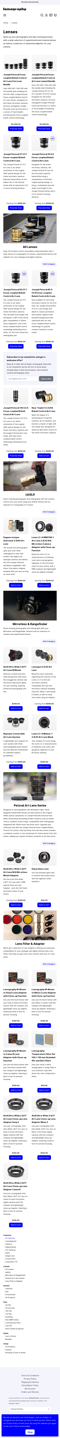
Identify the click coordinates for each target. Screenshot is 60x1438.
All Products (10, 1298)
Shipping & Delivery (30, 1382)
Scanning (9, 1317)
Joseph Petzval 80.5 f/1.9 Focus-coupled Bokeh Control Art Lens (43, 292)
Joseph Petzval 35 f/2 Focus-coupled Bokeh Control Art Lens (43, 157)
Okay (30, 1432)
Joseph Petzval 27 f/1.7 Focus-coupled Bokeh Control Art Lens (15, 157)
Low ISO (8, 1326)
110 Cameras (10, 1250)
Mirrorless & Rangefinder (15, 1275)
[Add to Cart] (44, 455)
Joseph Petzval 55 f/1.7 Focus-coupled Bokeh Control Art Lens (15, 292)
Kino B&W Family (11, 1320)
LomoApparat (10, 1241)
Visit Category (49, 264)
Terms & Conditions (30, 1375)
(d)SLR (8, 1272)
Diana (7, 1253)
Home (5, 23)
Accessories (10, 1259)
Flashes (8, 1350)
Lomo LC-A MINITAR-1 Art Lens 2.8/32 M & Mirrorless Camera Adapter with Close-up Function (43, 544)
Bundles (8, 1339)
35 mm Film (10, 1308)
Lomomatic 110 (11, 1262)
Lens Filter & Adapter (14, 1281)
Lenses (6, 1266)
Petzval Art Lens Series (14, 1278)
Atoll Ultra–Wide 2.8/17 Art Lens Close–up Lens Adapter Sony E (15, 1118)
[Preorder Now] (16, 128)
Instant (6, 1286)
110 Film (8, 1314)
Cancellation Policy (30, 1385)
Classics (8, 1244)
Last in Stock (10, 1336)
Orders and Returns (30, 1392)
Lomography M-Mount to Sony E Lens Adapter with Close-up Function (15, 992)
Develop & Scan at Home (15, 1353)
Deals (5, 1333)
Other (6, 1344)
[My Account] (46, 15)
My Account (30, 1388)
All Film (8, 1305)
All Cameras (10, 1238)
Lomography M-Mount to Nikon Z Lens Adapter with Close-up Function (44, 992)
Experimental (10, 1247)
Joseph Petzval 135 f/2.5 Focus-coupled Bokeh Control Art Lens (15, 411)
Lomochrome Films (13, 1323)
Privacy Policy (30, 1379)
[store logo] (30, 9)
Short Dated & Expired (14, 1329)
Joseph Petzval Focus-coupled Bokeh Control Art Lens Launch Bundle (43, 77)
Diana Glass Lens (40, 869)
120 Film (8, 1311)
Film (7, 1292)
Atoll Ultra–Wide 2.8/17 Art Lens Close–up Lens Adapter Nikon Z (44, 1118)
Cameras (7, 1235)
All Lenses (9, 1269)
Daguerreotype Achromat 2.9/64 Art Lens (13, 540)
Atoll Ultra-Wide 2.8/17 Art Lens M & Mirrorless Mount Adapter (15, 872)
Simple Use (10, 1256)
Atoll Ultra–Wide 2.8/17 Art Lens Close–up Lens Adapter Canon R (15, 1186)
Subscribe (46, 379)
